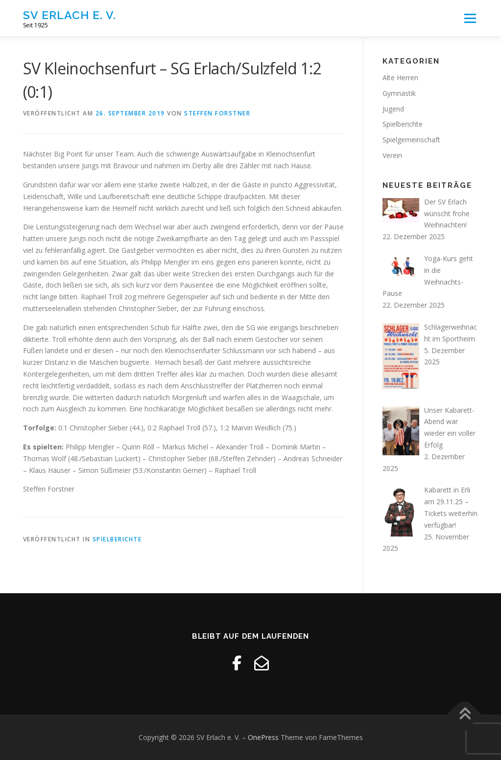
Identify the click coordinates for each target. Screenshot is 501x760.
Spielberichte (117, 539)
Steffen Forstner (217, 113)
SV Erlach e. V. (69, 15)
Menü (469, 18)
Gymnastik (399, 93)
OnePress (263, 737)
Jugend (393, 108)
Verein (392, 155)
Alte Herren (400, 77)
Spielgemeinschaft (411, 139)
